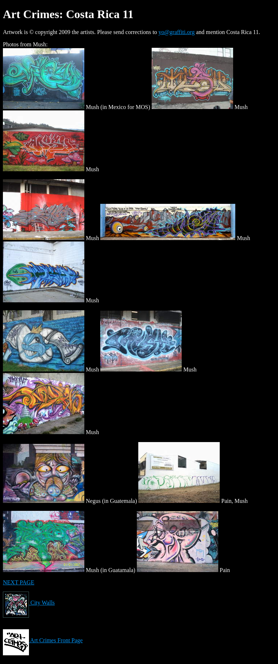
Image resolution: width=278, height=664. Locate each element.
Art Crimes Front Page (43, 640)
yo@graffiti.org (177, 32)
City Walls (29, 603)
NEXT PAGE (18, 582)
